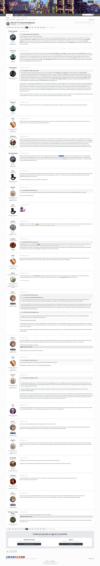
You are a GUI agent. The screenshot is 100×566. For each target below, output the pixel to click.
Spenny (13, 221)
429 (12, 27)
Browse (9, 15)
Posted (24, 31)
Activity (16, 15)
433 (24, 27)
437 (35, 27)
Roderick (13, 136)
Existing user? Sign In (81, 1)
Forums (7, 17)
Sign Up (90, 1)
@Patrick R (61, 155)
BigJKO (13, 187)
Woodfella (13, 458)
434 (26, 27)
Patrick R (35, 34)
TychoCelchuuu (12, 31)
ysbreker (14, 24)
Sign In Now (71, 544)
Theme (47, 561)
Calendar (13, 17)
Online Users (24, 17)
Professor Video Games (13, 512)
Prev (10, 27)
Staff (19, 17)
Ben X (13, 292)
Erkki (12, 118)
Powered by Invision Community (50, 564)
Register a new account (29, 544)
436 (32, 27)
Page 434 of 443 (52, 27)
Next (44, 27)
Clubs (23, 15)
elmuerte (13, 475)
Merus (13, 273)
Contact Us (52, 561)
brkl (13, 405)
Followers (88, 22)
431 (18, 27)
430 (15, 27)
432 (21, 27)
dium (12, 171)
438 (38, 27)
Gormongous (13, 67)
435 (29, 27)
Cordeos (12, 239)
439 (40, 27)
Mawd (34, 295)
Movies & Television (27, 24)
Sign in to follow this (81, 22)
